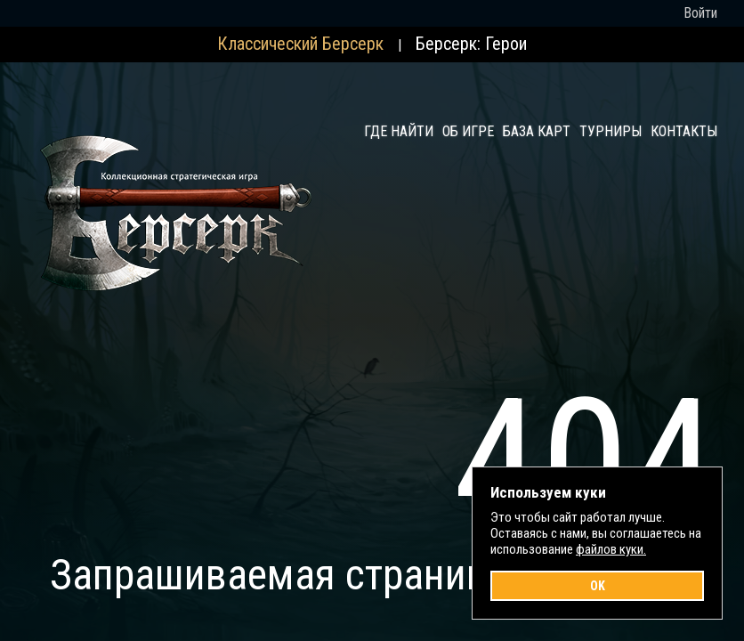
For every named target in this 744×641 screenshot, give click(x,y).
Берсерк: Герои (471, 43)
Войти (700, 12)
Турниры (610, 131)
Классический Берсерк (300, 43)
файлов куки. (611, 549)
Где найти (398, 131)
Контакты (684, 131)
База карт (536, 131)
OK (597, 586)
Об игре (468, 131)
